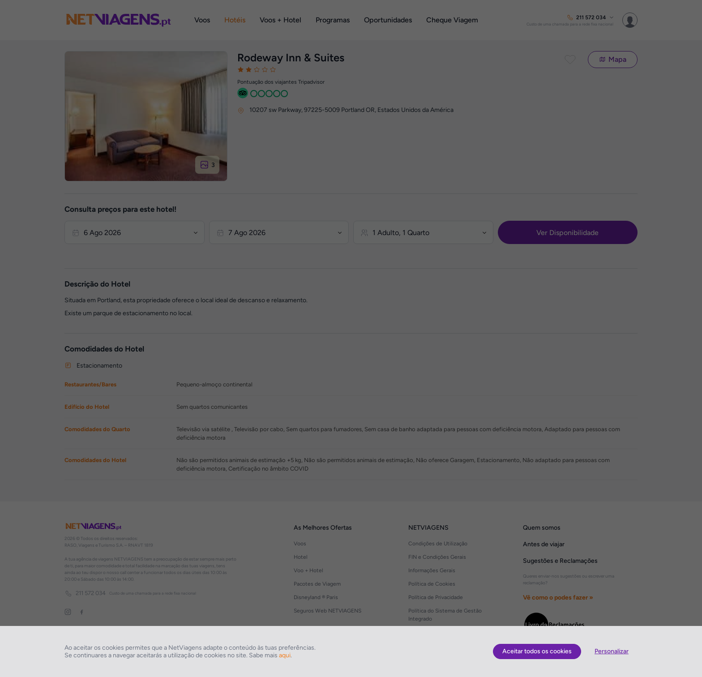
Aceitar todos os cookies (537, 651)
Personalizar (612, 651)
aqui (285, 655)
